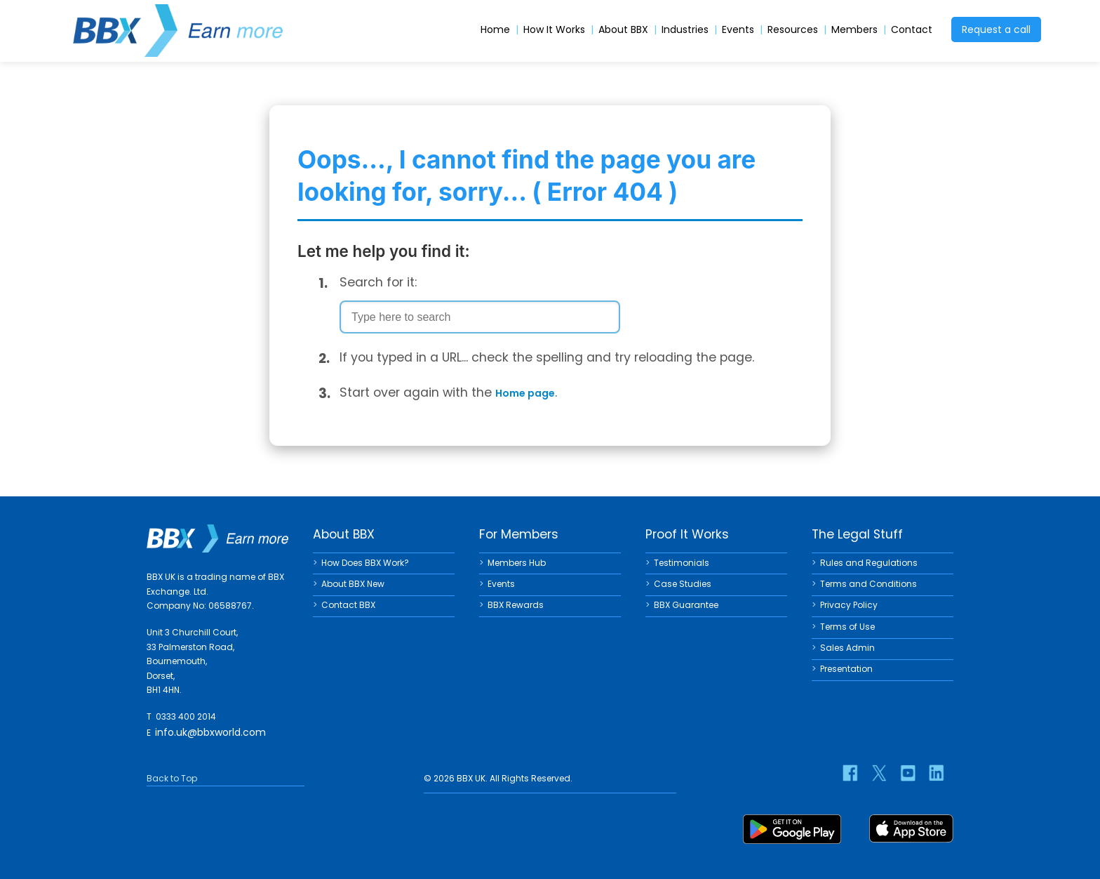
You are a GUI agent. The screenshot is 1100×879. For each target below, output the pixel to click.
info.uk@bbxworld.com (210, 732)
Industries (685, 30)
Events (738, 30)
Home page (525, 393)
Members (854, 30)
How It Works (554, 30)
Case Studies (682, 584)
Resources (792, 30)
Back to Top (172, 778)
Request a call (996, 29)
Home (495, 30)
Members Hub (517, 563)
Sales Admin (847, 648)
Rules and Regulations (869, 563)
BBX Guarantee (686, 605)
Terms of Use (847, 627)
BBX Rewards (516, 605)
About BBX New (352, 584)
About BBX (623, 30)
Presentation (846, 669)
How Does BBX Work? (365, 563)
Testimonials (681, 563)
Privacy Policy (849, 605)
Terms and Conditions (868, 584)
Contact (911, 30)
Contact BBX (348, 605)
